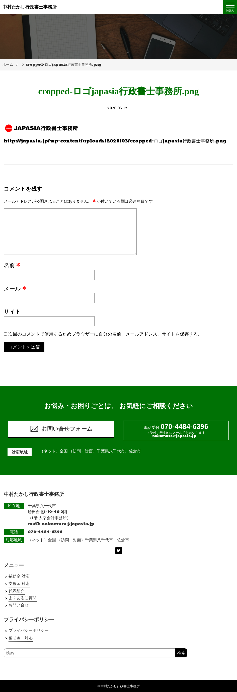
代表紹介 (17, 590)
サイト (12, 312)
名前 (12, 265)
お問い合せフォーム (61, 428)
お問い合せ (19, 605)
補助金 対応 (19, 576)
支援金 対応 (19, 583)
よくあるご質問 (23, 598)
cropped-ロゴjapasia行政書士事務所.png (64, 64)
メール (15, 289)
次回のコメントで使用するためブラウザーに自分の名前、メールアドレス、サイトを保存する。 (105, 334)
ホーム (8, 64)
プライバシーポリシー (29, 630)
